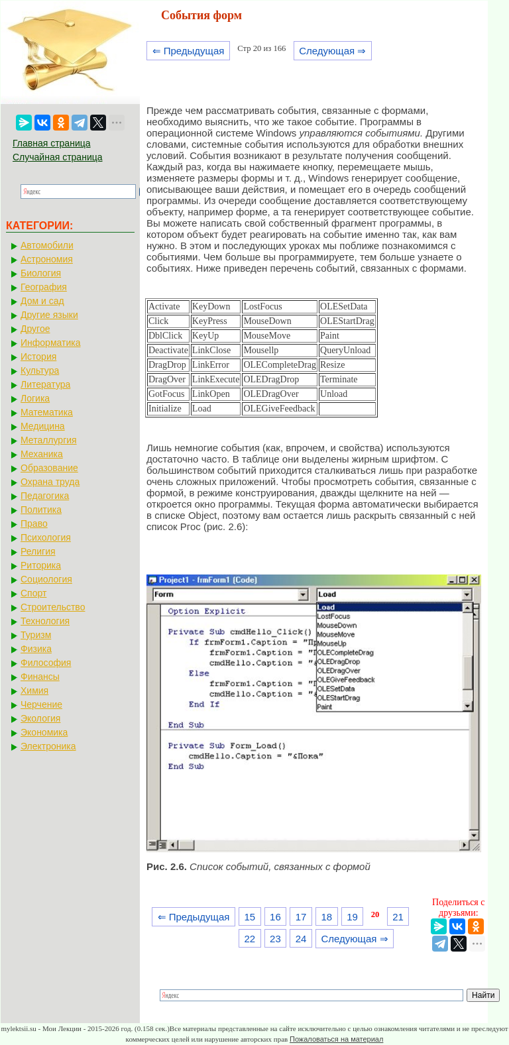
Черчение (41, 704)
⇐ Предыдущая (188, 50)
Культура (40, 370)
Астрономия (47, 259)
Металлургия (49, 440)
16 (275, 916)
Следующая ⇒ (332, 50)
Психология (46, 537)
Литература (45, 384)
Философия (46, 662)
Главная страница (52, 143)
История (38, 356)
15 (249, 916)
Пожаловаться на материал (336, 1039)
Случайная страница (58, 157)
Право (34, 523)
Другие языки (49, 314)
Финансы (40, 676)
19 (352, 916)
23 (275, 938)
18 (326, 916)
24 (301, 938)
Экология (40, 718)
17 (301, 916)
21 (398, 916)
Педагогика (45, 495)
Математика (47, 412)
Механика (42, 454)
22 (249, 938)
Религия (38, 551)
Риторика (41, 565)
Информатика (50, 342)
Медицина (43, 426)
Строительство (53, 607)
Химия (34, 690)
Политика (41, 509)
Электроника (48, 746)
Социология (46, 579)
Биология (41, 273)
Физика (36, 648)
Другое (35, 328)
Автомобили (47, 245)
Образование (49, 468)
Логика (35, 398)
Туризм (36, 635)
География (44, 287)
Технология (45, 621)
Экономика (44, 732)
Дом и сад (42, 301)
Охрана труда (50, 481)
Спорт (33, 593)
